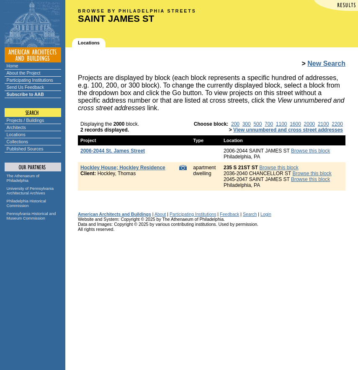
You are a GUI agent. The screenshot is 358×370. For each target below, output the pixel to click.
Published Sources (25, 148)
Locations (16, 134)
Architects (16, 127)
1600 (295, 124)
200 (235, 124)
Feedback (229, 214)
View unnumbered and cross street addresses (288, 130)
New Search (326, 63)
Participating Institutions (30, 80)
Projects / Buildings (25, 120)
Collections (17, 141)
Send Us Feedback (25, 87)
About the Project (24, 72)
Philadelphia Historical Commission (26, 203)
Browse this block (310, 151)
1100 (281, 124)
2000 (309, 124)
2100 (323, 124)
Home (12, 65)
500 (257, 124)
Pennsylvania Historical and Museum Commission (31, 215)
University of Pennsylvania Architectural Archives (30, 190)
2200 (337, 124)
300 (246, 124)
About (160, 214)
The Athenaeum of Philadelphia (23, 178)
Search (250, 214)
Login (265, 214)
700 (269, 124)
